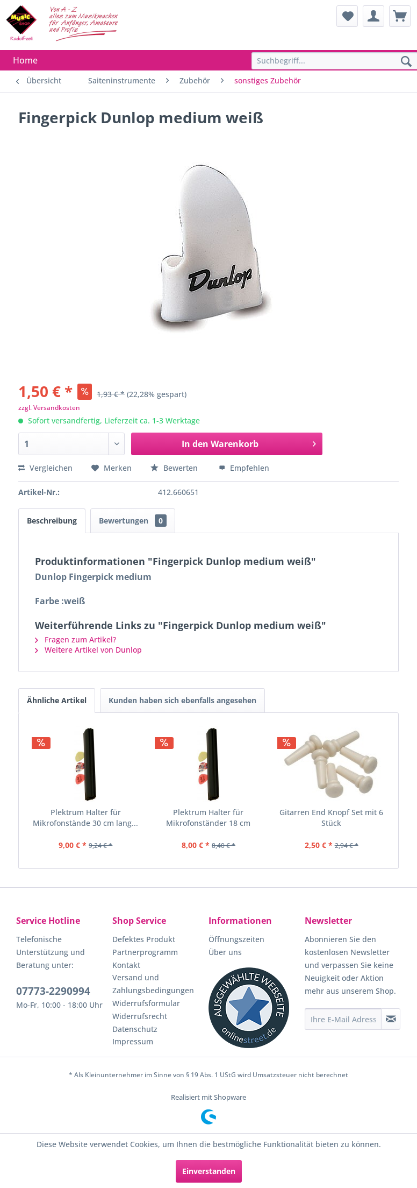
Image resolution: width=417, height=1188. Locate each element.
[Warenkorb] (400, 16)
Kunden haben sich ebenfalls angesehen (182, 700)
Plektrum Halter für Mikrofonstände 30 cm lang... (85, 817)
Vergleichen (45, 468)
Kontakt (126, 965)
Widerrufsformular (146, 1003)
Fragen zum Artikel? (75, 639)
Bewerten (175, 468)
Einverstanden (208, 1171)
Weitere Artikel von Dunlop (88, 650)
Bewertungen (133, 520)
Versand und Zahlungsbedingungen (153, 983)
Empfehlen (244, 468)
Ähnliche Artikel (57, 700)
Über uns (225, 952)
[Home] (25, 60)
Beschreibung (52, 520)
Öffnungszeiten (236, 939)
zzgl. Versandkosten (49, 407)
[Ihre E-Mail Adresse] (343, 1019)
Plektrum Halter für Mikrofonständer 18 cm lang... (208, 818)
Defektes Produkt (143, 939)
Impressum (132, 1041)
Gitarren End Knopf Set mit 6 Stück (331, 817)
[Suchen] (406, 62)
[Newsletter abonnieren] (390, 1019)
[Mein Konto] (373, 16)
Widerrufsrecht (139, 1016)
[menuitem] (347, 16)
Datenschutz (134, 1029)
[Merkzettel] (347, 16)
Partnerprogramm (145, 952)
